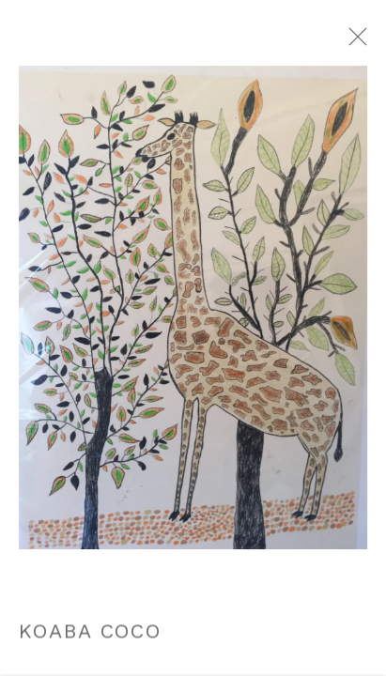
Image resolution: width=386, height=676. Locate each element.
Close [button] (372, 42)
